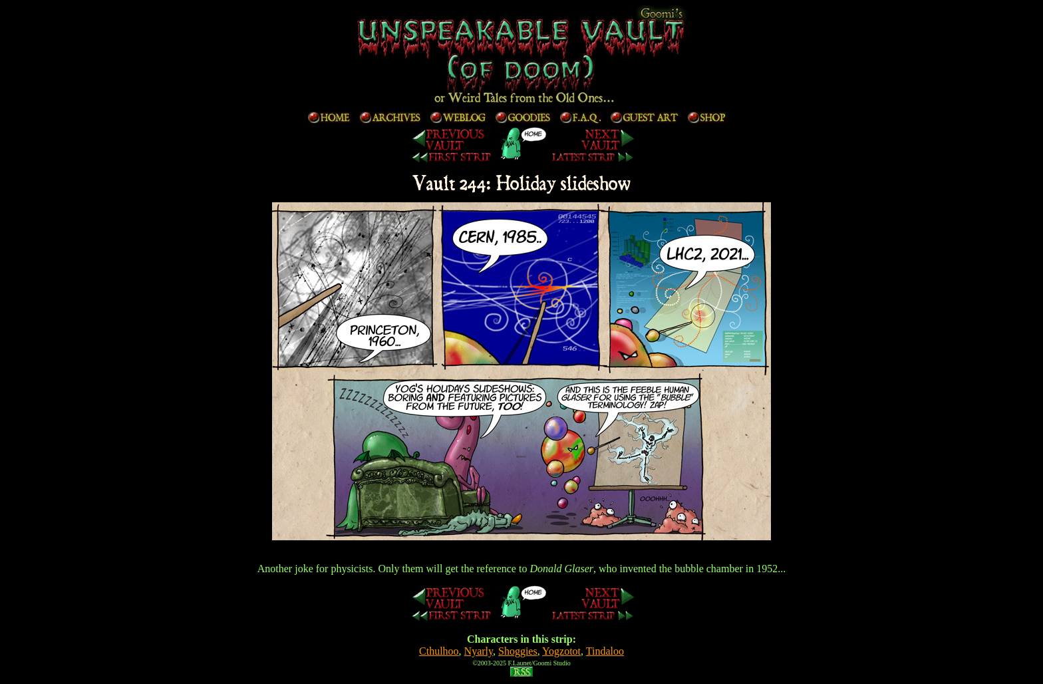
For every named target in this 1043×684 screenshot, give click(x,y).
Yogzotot (561, 651)
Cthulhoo (439, 651)
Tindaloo (605, 651)
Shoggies (517, 651)
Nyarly (478, 651)
